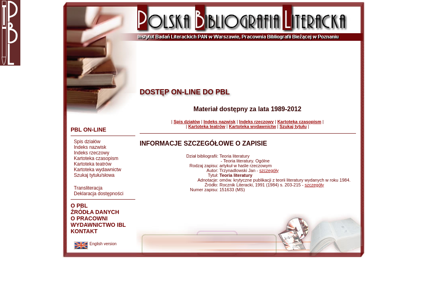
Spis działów (87, 141)
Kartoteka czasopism (96, 158)
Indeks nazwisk (90, 147)
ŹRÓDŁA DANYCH (95, 212)
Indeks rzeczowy (91, 153)
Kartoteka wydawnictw (97, 169)
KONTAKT (84, 231)
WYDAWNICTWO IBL (98, 225)
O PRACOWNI (89, 218)
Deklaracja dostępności (98, 193)
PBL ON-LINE (88, 129)
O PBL (79, 205)
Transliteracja (88, 188)
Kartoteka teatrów (92, 164)
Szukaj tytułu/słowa (94, 175)
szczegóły (269, 170)
